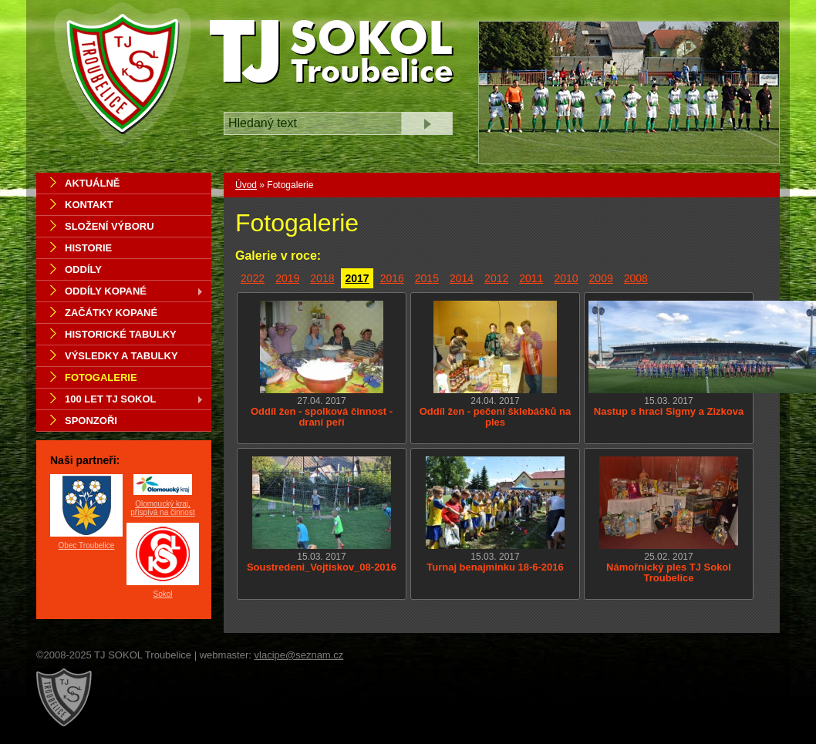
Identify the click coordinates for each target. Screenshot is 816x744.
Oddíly (83, 269)
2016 (392, 278)
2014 (462, 278)
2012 (496, 278)
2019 (287, 278)
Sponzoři (91, 420)
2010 (566, 278)
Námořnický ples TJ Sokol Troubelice (668, 572)
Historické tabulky (121, 334)
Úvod (246, 185)
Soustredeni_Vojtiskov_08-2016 (321, 567)
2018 (322, 278)
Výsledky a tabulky (121, 356)
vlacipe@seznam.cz (299, 655)
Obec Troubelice (87, 545)
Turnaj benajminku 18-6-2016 (495, 567)
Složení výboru (109, 226)
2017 (357, 278)
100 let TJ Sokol (120, 400)
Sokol (162, 594)
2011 (531, 278)
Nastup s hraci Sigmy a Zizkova (669, 411)
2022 (253, 278)
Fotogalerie (101, 377)
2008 (636, 278)
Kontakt (89, 204)
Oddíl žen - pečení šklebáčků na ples (496, 417)
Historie (88, 248)
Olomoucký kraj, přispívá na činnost (162, 508)
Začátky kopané (111, 312)
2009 (601, 278)
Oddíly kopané (120, 292)
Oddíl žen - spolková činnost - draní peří (322, 417)
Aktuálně (92, 183)
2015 (427, 278)
